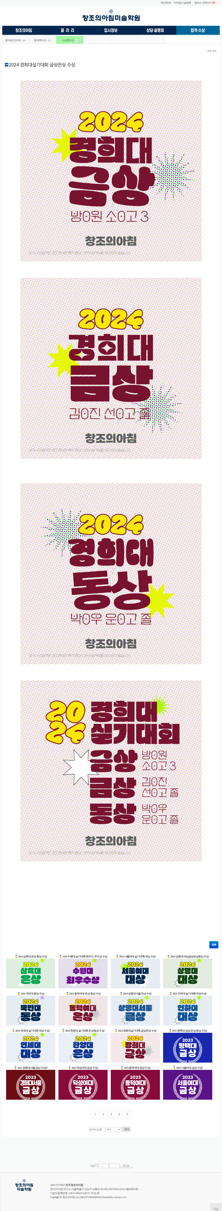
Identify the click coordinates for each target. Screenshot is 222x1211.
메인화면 (166, 2)
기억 (92, 1166)
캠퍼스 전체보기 (203, 2)
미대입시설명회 (182, 2)
